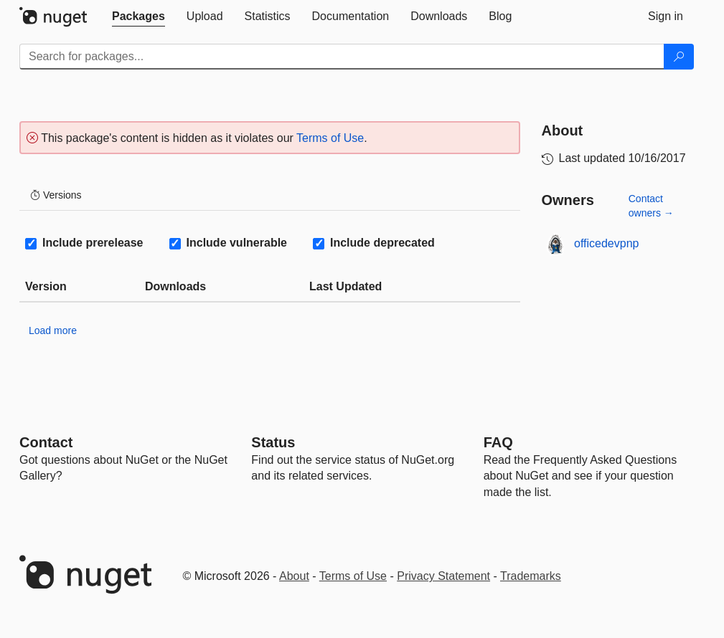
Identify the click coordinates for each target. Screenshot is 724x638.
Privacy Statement (443, 576)
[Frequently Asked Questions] (498, 442)
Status (273, 442)
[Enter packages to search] (341, 57)
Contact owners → (651, 206)
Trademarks (530, 576)
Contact (45, 442)
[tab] (138, 16)
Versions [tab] (56, 195)
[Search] (679, 57)
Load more (53, 330)
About (294, 576)
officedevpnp (606, 243)
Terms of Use (330, 138)
